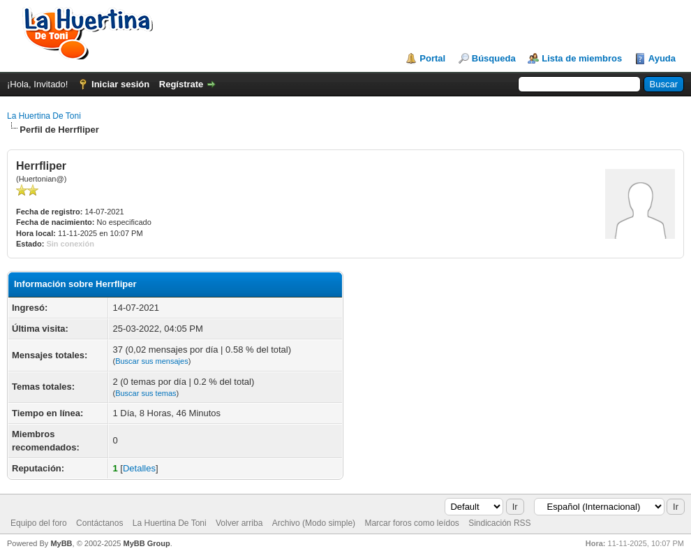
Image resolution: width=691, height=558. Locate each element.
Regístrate (181, 84)
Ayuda (662, 58)
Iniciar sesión (120, 84)
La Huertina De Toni (44, 116)
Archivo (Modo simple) (313, 523)
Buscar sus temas (145, 393)
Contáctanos (99, 523)
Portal (432, 58)
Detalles (139, 468)
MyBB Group (146, 543)
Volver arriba (239, 523)
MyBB (61, 543)
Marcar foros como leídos (411, 523)
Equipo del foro (38, 523)
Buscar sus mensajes (151, 361)
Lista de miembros (582, 58)
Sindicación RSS (499, 523)
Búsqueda (494, 58)
